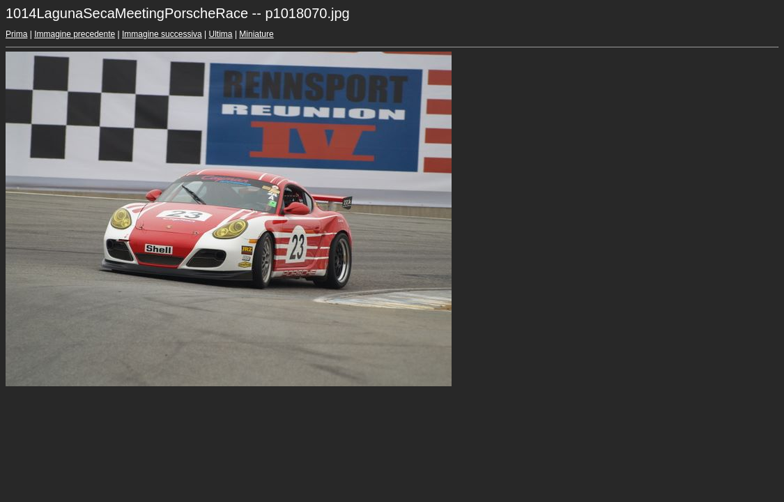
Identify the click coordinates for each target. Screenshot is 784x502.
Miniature (256, 34)
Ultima (221, 34)
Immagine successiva (162, 34)
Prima (16, 34)
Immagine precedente (74, 34)
